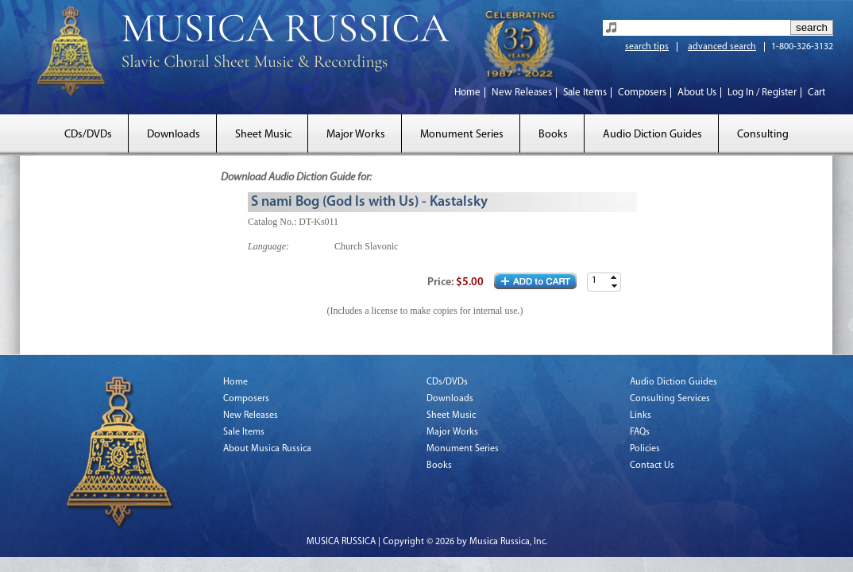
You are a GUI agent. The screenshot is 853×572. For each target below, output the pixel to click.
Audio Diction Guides (652, 135)
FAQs (640, 432)
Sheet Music (263, 135)
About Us (696, 92)
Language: (268, 246)
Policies (645, 449)
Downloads (173, 135)
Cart (816, 92)
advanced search (722, 47)
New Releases (522, 92)
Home (467, 92)
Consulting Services (670, 399)
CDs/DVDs (88, 135)
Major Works (355, 135)
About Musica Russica (267, 449)
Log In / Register (762, 92)
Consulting (763, 135)
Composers (642, 92)
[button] (614, 277)
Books (553, 135)
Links (640, 415)
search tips (647, 47)
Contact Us (652, 465)
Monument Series (462, 135)
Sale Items (585, 92)
